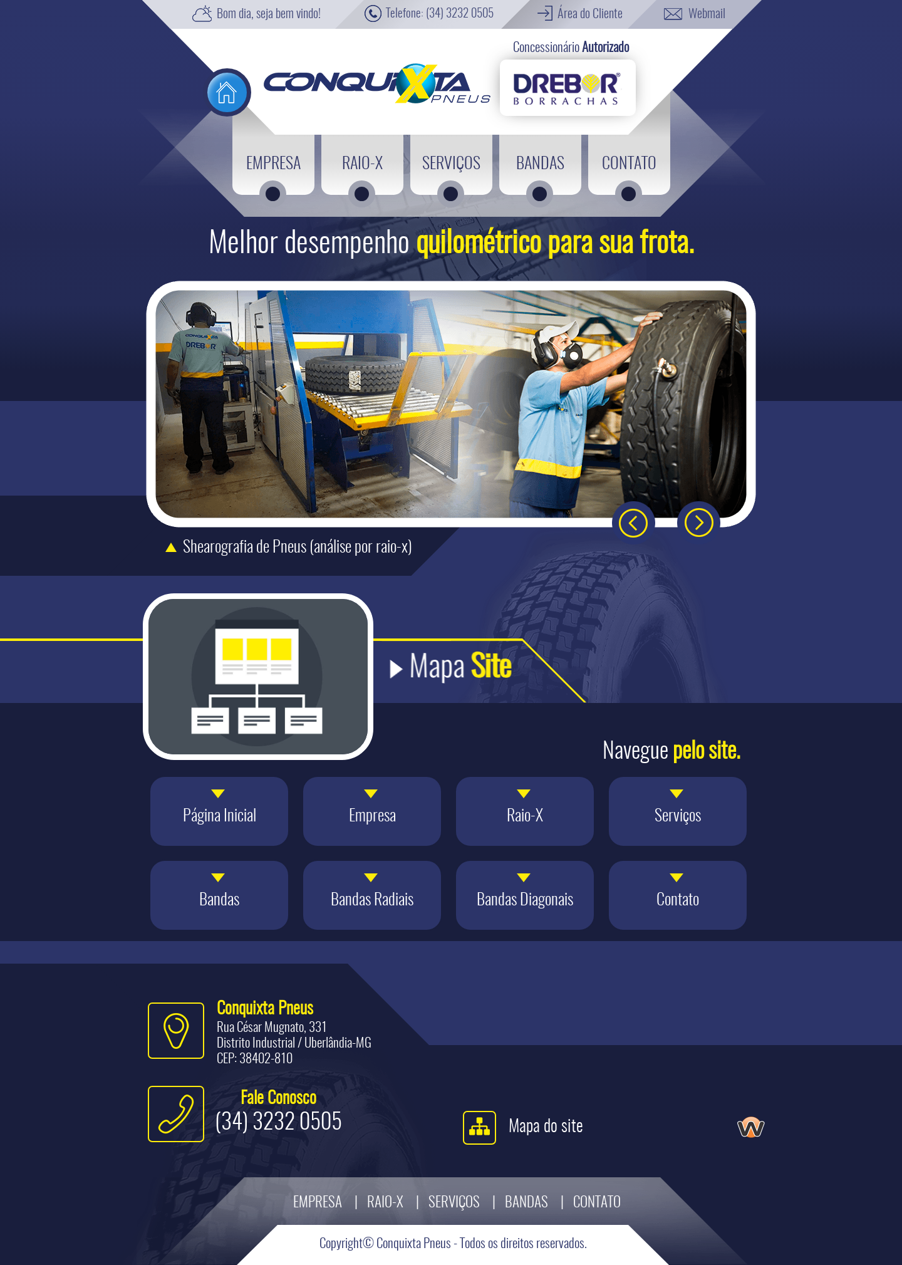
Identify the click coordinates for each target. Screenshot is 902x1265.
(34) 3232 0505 (460, 14)
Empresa (317, 1203)
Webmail (706, 14)
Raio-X (385, 1203)
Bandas (526, 1203)
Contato (597, 1203)
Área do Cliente (590, 14)
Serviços (454, 1203)
